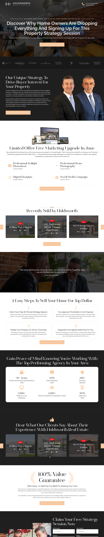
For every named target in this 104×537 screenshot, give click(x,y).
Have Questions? (92, 3)
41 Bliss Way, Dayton (20, 228)
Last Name (79, 528)
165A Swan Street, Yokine (83, 228)
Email (78, 535)
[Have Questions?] (83, 4)
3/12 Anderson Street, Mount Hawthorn (52, 228)
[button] (51, 238)
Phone (55, 535)
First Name (56, 528)
